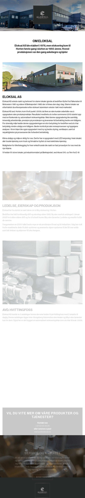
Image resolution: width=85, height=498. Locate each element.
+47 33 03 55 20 (43, 428)
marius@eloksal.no (42, 434)
